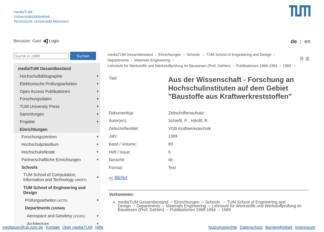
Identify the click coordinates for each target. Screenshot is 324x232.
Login (50, 41)
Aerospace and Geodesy (56, 215)
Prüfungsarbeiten (46, 200)
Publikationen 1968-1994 (256, 66)
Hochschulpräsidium (40, 144)
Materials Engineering (152, 60)
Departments (45, 208)
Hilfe (99, 227)
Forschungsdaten (36, 98)
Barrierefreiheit (278, 227)
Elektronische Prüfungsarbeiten (48, 83)
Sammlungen (32, 114)
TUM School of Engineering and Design (54, 190)
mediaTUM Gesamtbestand (44, 68)
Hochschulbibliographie (41, 76)
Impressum (305, 227)
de (294, 41)
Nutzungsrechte (222, 227)
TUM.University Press (39, 106)
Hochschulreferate (38, 152)
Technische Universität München (41, 21)
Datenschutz (251, 227)
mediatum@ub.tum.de (22, 227)
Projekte (27, 121)
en (307, 41)
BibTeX (118, 177)
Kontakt (52, 227)
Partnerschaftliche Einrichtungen (51, 159)
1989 (287, 66)
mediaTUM (23, 12)
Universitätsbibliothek (32, 16)
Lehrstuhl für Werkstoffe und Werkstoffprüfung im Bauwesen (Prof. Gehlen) (169, 66)
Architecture (38, 223)
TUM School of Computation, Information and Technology (55, 177)
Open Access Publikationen (45, 91)
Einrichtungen (33, 129)
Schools (29, 167)
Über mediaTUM (77, 227)
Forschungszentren (39, 136)
